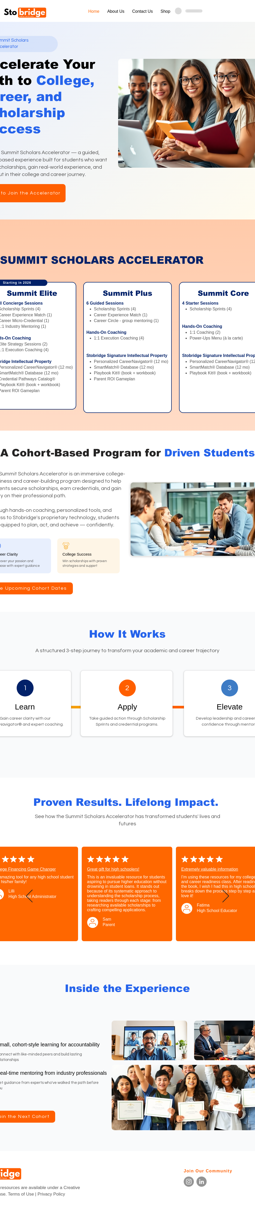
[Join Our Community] (214, 1171)
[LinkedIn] (201, 1182)
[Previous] (29, 896)
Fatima (203, 905)
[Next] (225, 896)
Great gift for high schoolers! (113, 869)
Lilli (12, 891)
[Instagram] (189, 1182)
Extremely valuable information (209, 869)
